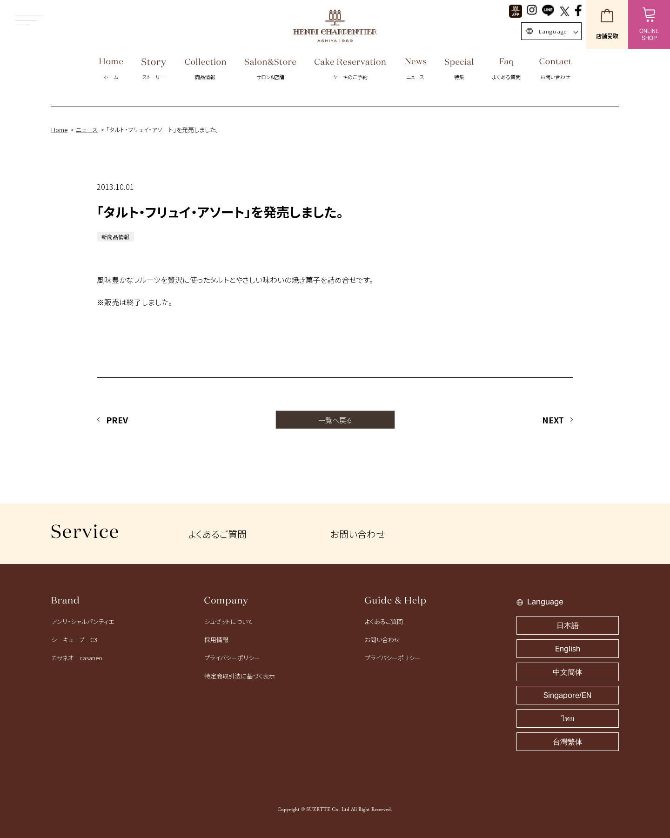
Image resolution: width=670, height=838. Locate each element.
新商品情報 (115, 237)
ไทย (567, 719)
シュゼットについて (228, 621)
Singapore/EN (567, 695)
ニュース (87, 129)
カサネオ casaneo (76, 657)
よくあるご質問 (217, 534)
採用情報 (216, 639)
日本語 (567, 625)
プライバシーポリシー (232, 657)
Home (59, 129)
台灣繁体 (568, 742)
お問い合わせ (357, 534)
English (567, 649)
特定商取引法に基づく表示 (239, 675)
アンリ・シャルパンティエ (82, 621)
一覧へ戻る (335, 420)
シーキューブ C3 (74, 639)
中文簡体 (568, 672)
